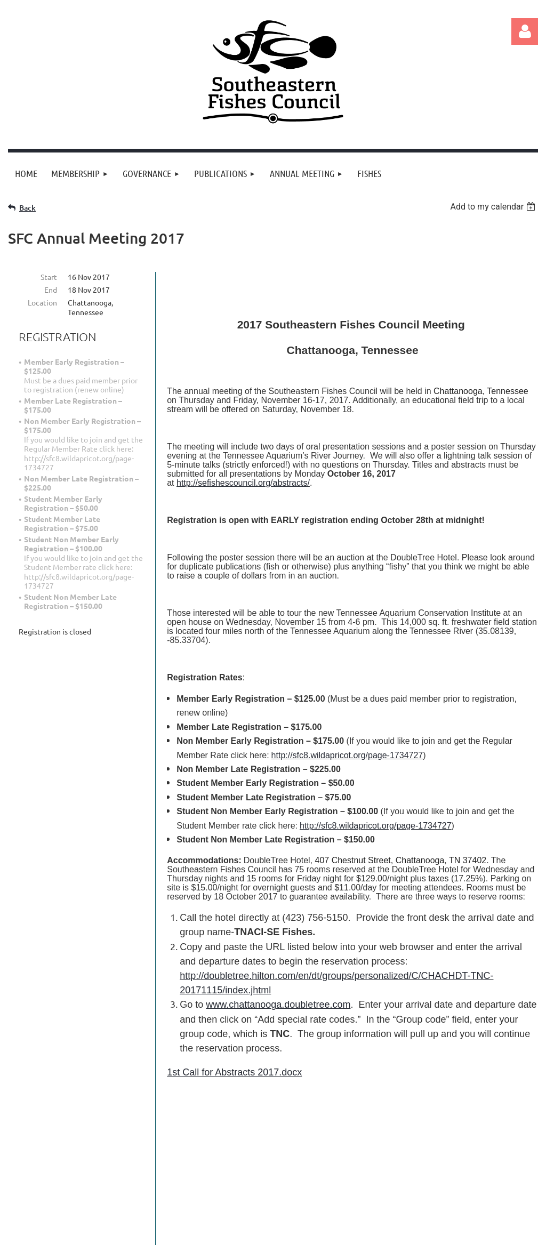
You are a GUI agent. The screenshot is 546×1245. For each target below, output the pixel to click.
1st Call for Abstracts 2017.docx (234, 1072)
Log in (524, 31)
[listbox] (494, 206)
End (50, 289)
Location (42, 302)
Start (49, 277)
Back (27, 208)
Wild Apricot (410, 1231)
